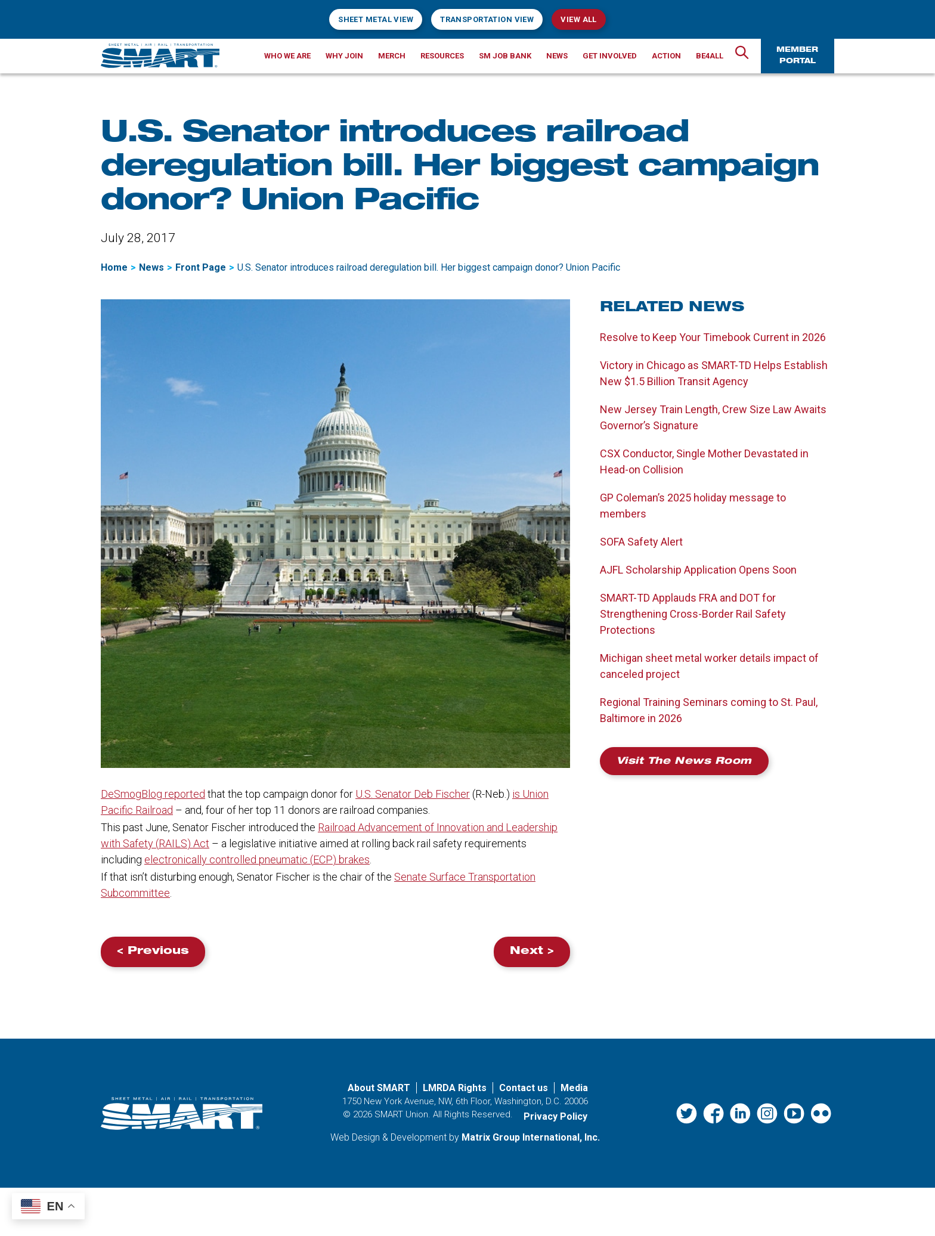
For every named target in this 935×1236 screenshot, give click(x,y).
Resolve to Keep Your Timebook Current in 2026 (713, 337)
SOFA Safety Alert (641, 541)
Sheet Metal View (375, 19)
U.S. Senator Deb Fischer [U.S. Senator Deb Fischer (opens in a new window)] (412, 794)
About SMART (379, 1087)
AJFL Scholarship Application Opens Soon (698, 569)
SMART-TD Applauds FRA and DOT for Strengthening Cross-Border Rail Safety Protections (693, 613)
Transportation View (487, 19)
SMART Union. (402, 1114)
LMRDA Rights (455, 1087)
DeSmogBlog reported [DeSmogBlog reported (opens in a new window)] (153, 794)
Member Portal (797, 56)
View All (578, 19)
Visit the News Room (684, 762)
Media (574, 1087)
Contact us (523, 1087)
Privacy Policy (555, 1116)
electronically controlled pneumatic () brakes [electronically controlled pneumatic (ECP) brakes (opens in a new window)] (257, 859)
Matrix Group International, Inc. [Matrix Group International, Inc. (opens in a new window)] (531, 1137)
